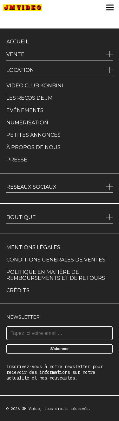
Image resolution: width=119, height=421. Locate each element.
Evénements (24, 110)
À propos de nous (33, 147)
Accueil (17, 42)
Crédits (18, 290)
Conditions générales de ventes (55, 260)
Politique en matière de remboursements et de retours (55, 275)
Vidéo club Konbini (34, 86)
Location (20, 70)
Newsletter (23, 317)
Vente (15, 54)
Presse (16, 160)
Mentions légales (33, 247)
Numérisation (27, 123)
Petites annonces (33, 135)
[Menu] (110, 8)
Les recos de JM (29, 98)
